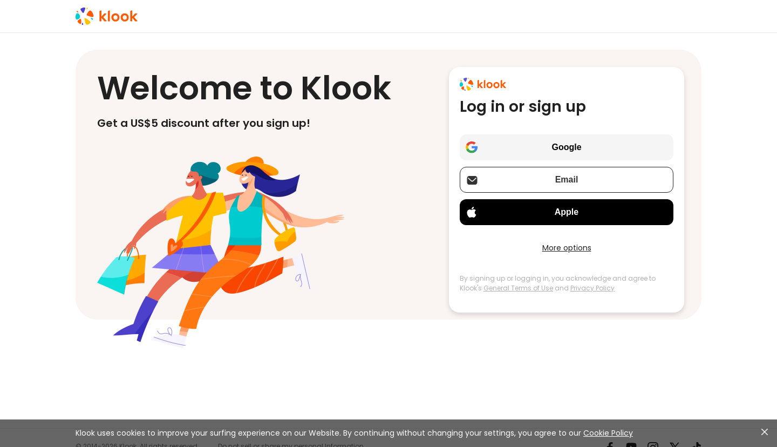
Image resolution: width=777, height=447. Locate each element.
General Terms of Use (518, 288)
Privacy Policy (592, 288)
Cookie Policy (608, 433)
